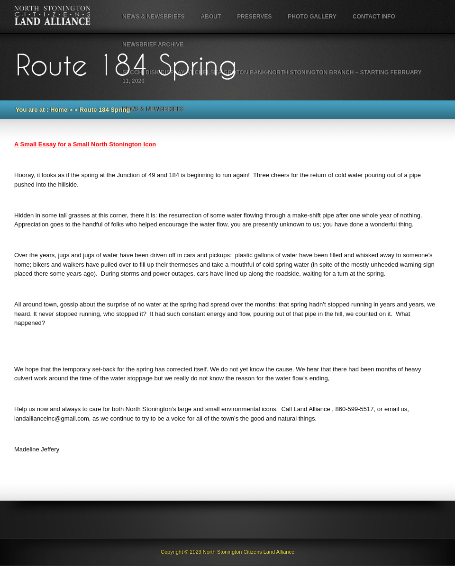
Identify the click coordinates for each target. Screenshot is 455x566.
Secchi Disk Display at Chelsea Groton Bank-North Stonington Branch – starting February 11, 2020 (271, 76)
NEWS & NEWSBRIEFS (153, 16)
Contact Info (374, 16)
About (210, 16)
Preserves (254, 16)
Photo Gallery (312, 16)
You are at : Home (42, 109)
